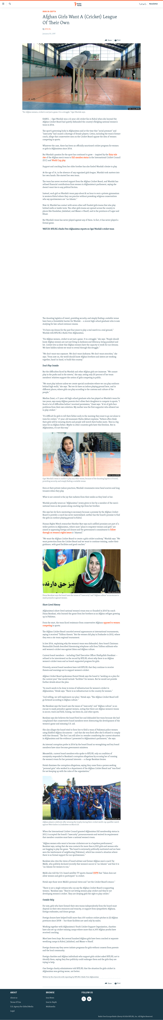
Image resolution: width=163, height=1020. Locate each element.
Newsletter (153, 4)
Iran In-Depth (49, 12)
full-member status (80, 158)
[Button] (108, 40)
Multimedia (50, 1007)
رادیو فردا (142, 4)
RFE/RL (48, 29)
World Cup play (58, 160)
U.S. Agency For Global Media (21, 1007)
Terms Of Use (15, 1002)
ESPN (95, 873)
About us (13, 998)
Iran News (50, 998)
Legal (12, 1011)
